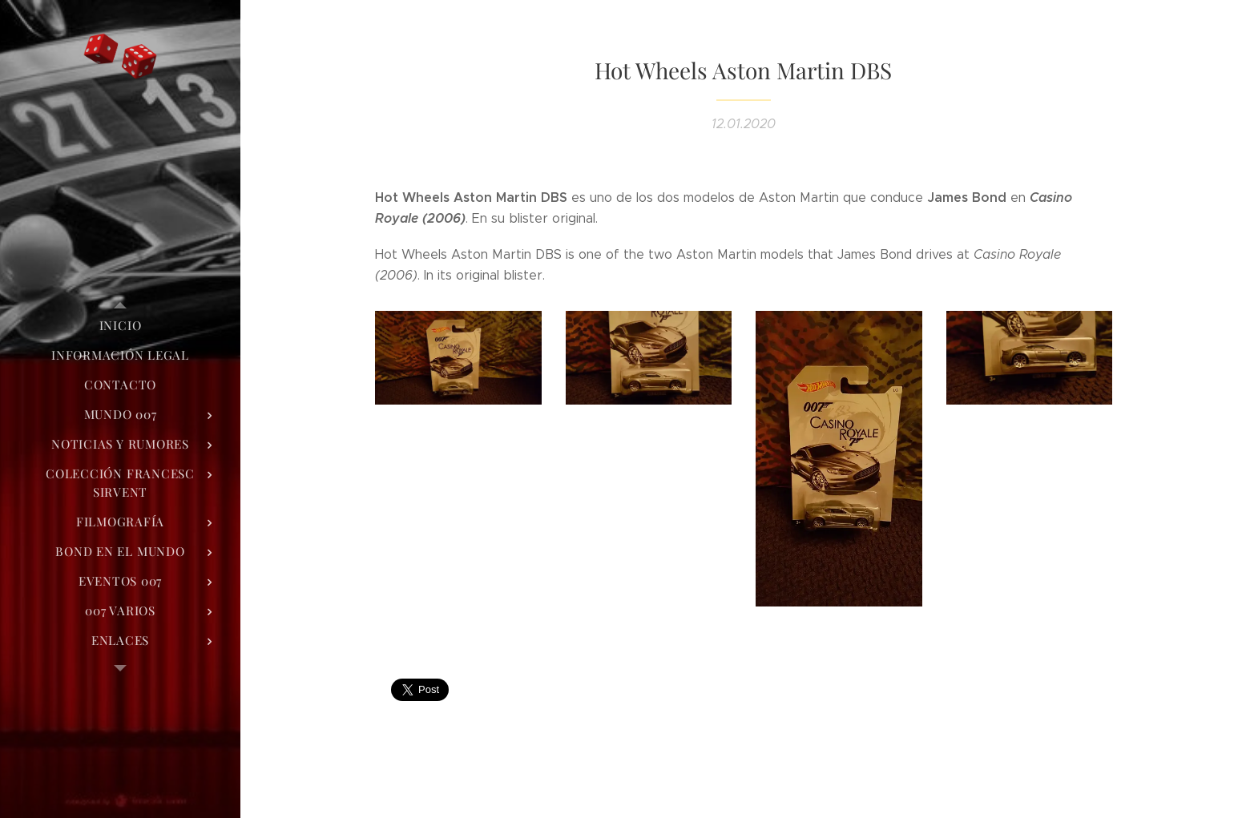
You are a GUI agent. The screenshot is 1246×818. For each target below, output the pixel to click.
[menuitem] (120, 325)
